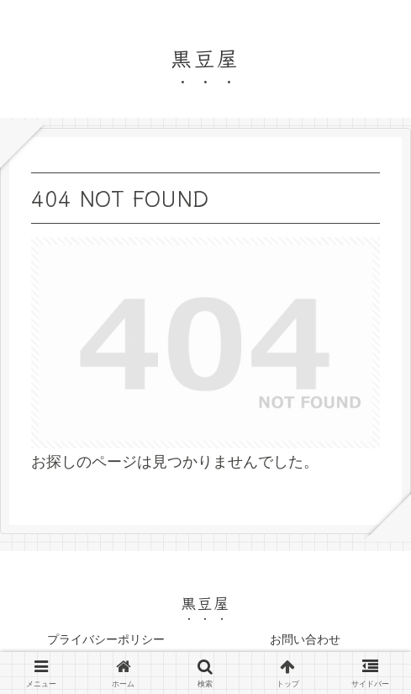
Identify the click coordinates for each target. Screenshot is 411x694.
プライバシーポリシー (106, 639)
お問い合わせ (305, 639)
